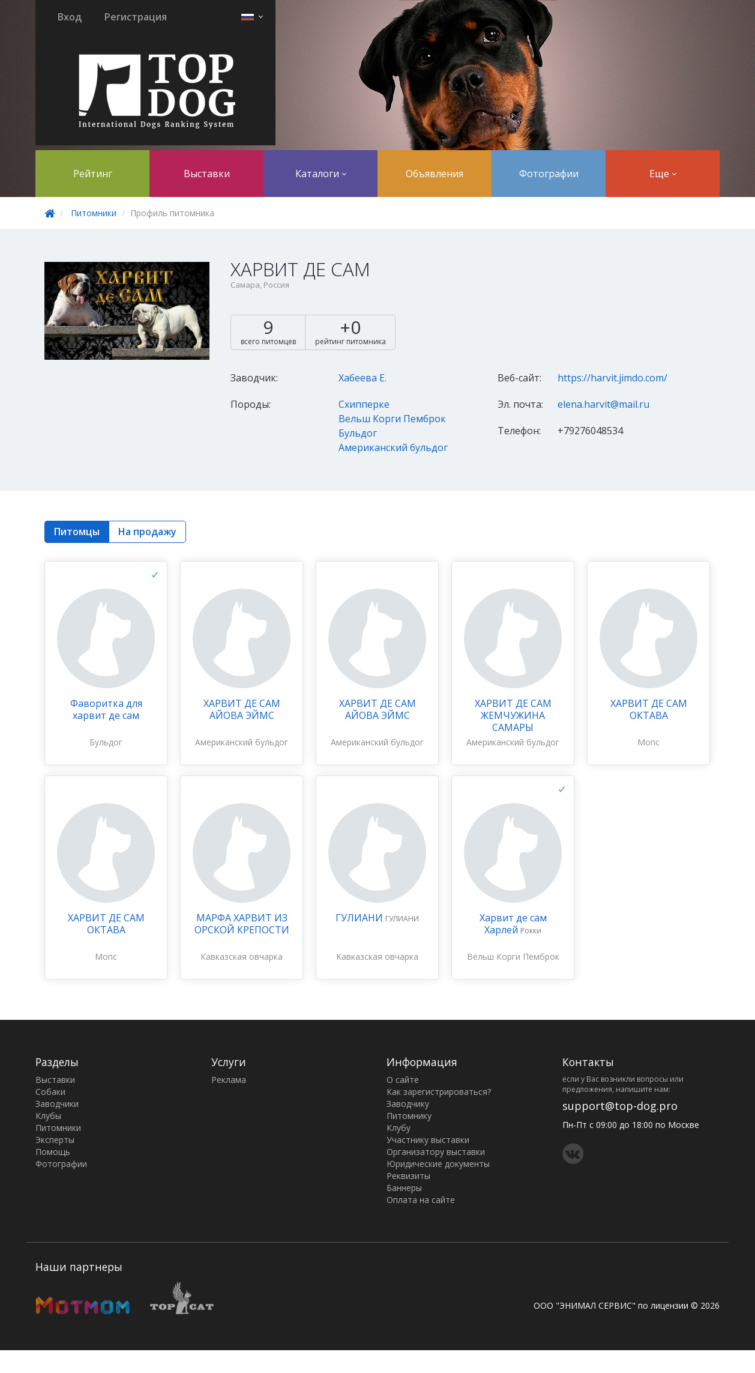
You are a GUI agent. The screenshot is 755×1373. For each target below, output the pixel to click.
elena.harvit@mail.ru (603, 404)
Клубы (48, 1115)
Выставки (207, 173)
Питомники (93, 213)
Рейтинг (92, 173)
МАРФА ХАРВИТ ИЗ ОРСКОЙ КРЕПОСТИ (241, 923)
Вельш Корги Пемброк (392, 418)
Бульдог (357, 433)
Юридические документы (438, 1163)
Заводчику (408, 1103)
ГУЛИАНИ (360, 917)
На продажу (147, 531)
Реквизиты (408, 1175)
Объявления (434, 173)
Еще (662, 173)
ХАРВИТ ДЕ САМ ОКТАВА (648, 709)
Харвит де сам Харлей (513, 923)
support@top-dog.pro (620, 1106)
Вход (70, 16)
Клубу (399, 1127)
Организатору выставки (436, 1151)
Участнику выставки (428, 1139)
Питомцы (77, 531)
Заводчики (57, 1103)
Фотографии (549, 173)
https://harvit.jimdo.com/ (612, 377)
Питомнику (409, 1115)
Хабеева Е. (362, 377)
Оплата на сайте (421, 1199)
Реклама (228, 1079)
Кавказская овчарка (241, 956)
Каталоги (320, 173)
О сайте (403, 1079)
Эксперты (54, 1139)
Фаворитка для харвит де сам (106, 709)
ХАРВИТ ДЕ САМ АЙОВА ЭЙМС (241, 709)
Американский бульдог (393, 447)
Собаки (50, 1091)
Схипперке (364, 404)
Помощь (52, 1151)
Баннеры (404, 1187)
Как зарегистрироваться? (439, 1091)
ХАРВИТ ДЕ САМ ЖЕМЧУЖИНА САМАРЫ (513, 715)
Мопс (648, 742)
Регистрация (135, 16)
